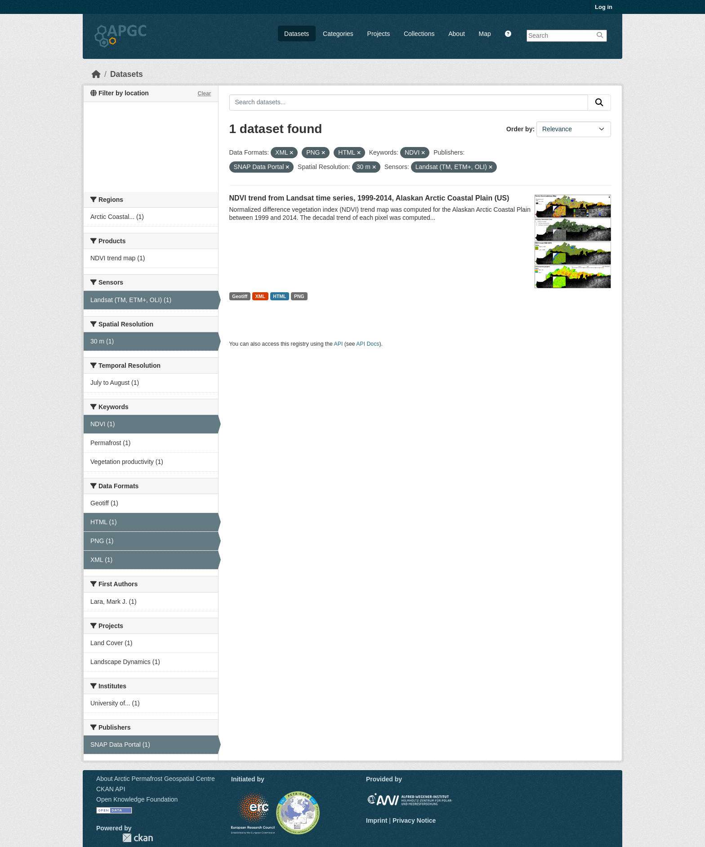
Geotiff (239, 296)
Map (485, 33)
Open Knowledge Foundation (137, 799)
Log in (603, 7)
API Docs (367, 344)
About (456, 33)
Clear (204, 93)
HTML (279, 296)
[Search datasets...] (409, 102)
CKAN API (110, 789)
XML (260, 296)
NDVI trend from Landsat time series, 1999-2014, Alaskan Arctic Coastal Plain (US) (369, 198)
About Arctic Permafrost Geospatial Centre (155, 778)
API (338, 344)
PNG (299, 296)
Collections (419, 33)
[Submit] (599, 102)
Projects (378, 33)
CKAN (137, 838)
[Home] (96, 74)
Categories (338, 33)
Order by (519, 129)
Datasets (296, 33)
